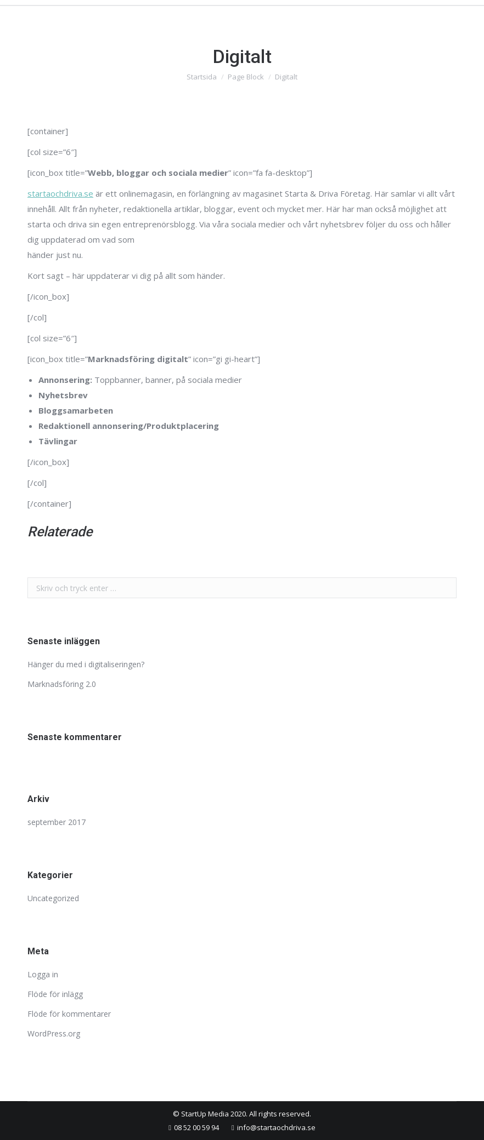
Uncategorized (53, 898)
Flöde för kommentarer (69, 1014)
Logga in (42, 974)
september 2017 (56, 822)
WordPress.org (53, 1033)
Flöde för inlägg (55, 994)
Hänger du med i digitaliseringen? (85, 664)
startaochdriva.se (60, 193)
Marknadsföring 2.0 (61, 684)
